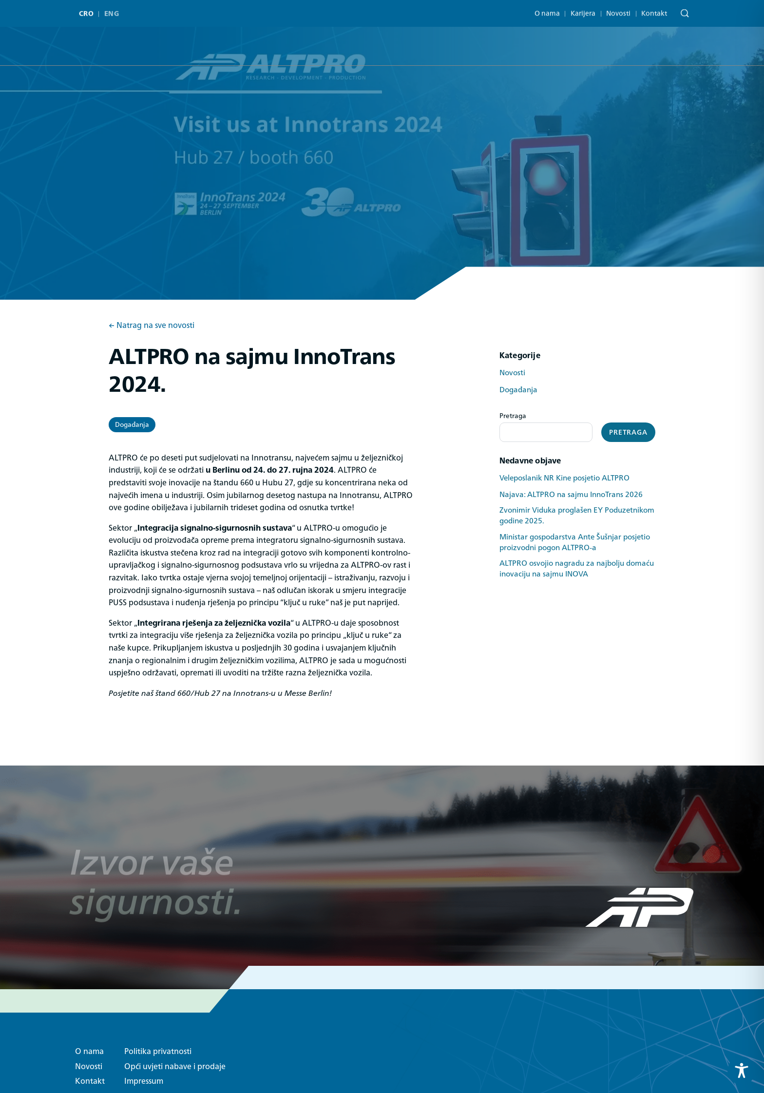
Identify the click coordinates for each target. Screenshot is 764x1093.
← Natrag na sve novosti (151, 325)
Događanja (132, 424)
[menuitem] (88, 11)
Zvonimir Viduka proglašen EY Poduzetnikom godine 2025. (576, 515)
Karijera (583, 9)
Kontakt (654, 9)
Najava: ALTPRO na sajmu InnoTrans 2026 (571, 494)
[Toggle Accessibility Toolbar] (741, 1070)
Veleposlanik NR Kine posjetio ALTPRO (564, 478)
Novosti (618, 9)
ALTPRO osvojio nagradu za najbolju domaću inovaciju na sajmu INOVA (576, 568)
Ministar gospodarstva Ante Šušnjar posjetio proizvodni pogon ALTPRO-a (574, 542)
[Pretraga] (682, 11)
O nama (547, 9)
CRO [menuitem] (86, 11)
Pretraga (512, 416)
